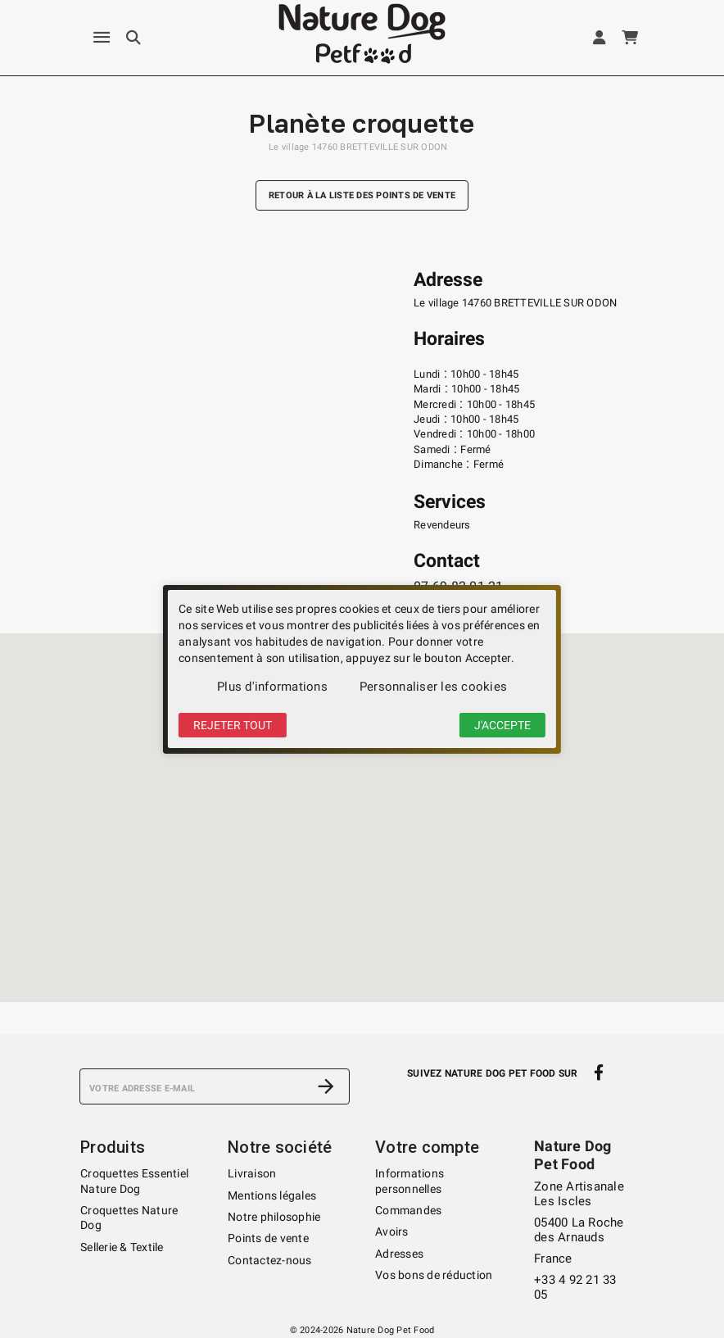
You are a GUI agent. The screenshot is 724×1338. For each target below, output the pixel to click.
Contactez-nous (270, 1260)
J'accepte (502, 725)
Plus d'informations (272, 686)
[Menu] (101, 37)
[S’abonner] (326, 1086)
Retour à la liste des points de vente (362, 195)
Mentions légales (272, 1195)
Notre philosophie (274, 1216)
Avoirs (392, 1231)
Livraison (252, 1173)
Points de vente (268, 1238)
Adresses (399, 1253)
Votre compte (427, 1147)
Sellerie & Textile (122, 1247)
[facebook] (599, 1072)
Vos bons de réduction (433, 1274)
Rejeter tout (232, 725)
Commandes (408, 1210)
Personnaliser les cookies (433, 686)
